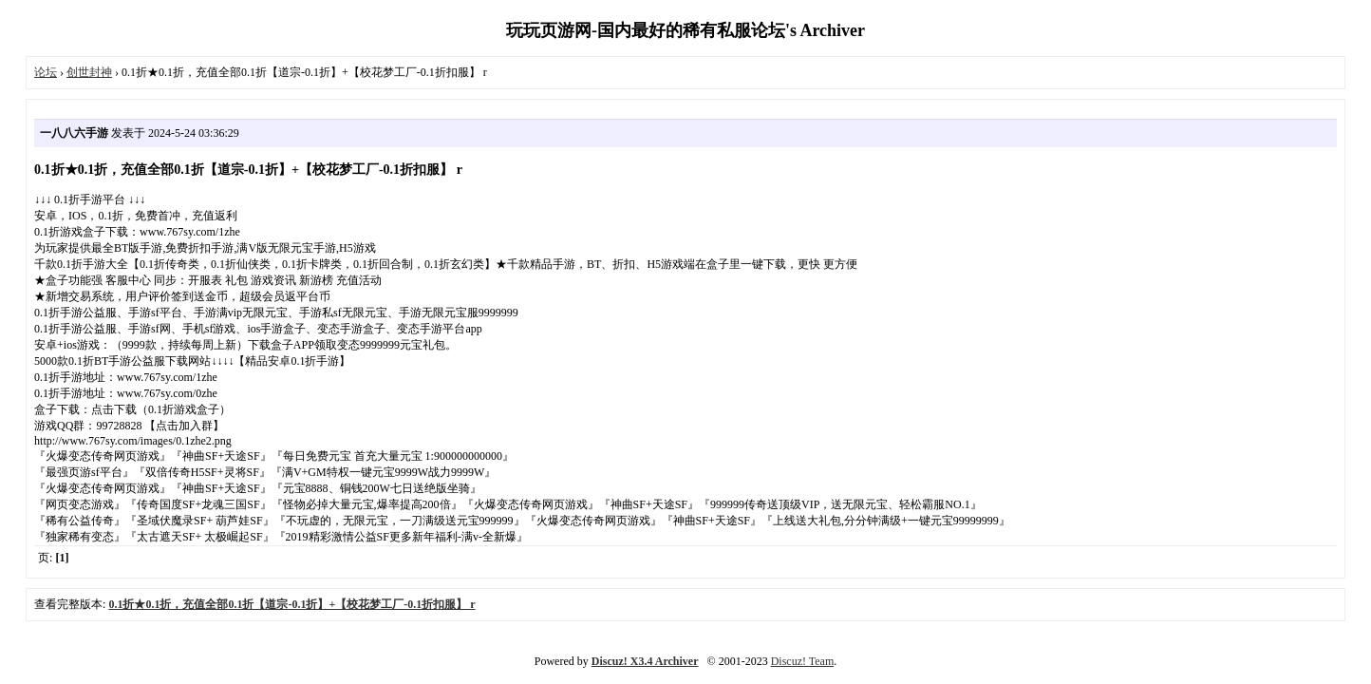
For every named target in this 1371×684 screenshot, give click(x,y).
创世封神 (89, 72)
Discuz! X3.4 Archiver (645, 661)
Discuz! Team (803, 661)
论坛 (45, 72)
